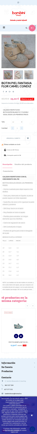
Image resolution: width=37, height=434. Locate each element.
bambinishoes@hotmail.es (13, 393)
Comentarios (8, 171)
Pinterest (13, 92)
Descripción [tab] (7, 164)
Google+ (10, 92)
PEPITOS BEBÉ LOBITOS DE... (18, 342)
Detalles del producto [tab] (23, 164)
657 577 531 (8, 389)
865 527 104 (9, 385)
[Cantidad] (17, 128)
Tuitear (6, 92)
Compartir (3, 92)
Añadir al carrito (13, 138)
